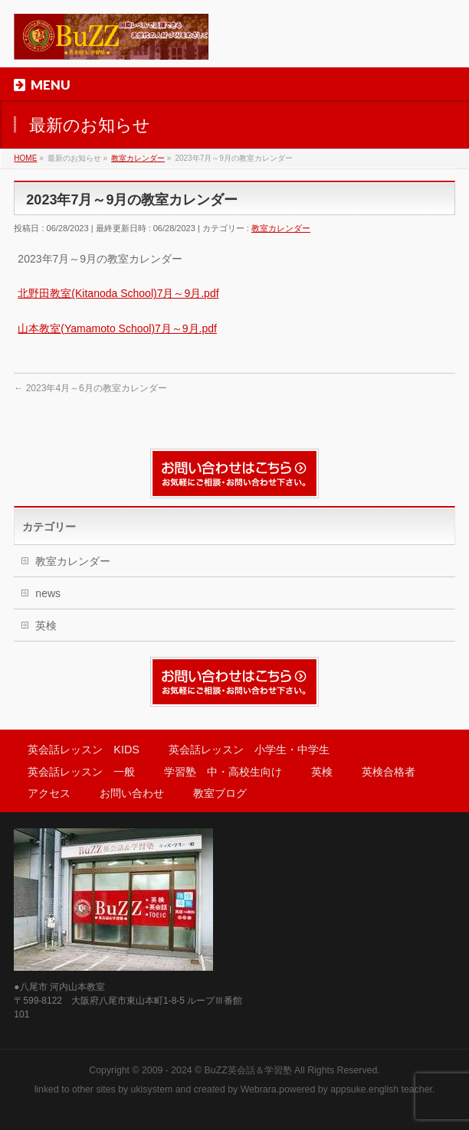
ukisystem (152, 1089)
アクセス (49, 793)
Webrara (259, 1089)
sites (105, 1089)
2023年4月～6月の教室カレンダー (90, 388)
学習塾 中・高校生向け (223, 772)
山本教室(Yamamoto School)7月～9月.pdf (117, 328)
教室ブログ (220, 793)
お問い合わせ (132, 793)
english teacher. (402, 1089)
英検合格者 (388, 772)
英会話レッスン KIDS (83, 749)
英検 (46, 625)
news (48, 593)
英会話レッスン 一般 (81, 772)
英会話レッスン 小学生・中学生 (249, 749)
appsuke (348, 1089)
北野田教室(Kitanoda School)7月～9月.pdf (118, 293)
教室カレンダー (280, 228)
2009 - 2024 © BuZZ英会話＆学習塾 (217, 1070)
